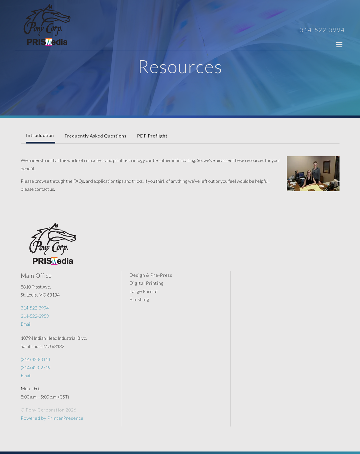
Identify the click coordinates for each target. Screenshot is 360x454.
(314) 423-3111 (35, 359)
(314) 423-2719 (35, 367)
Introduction (40, 135)
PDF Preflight (152, 135)
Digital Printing (147, 283)
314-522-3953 (35, 316)
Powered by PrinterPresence (52, 418)
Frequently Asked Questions (95, 135)
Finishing (139, 299)
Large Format (144, 291)
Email (26, 324)
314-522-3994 (322, 29)
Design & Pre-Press (151, 275)
